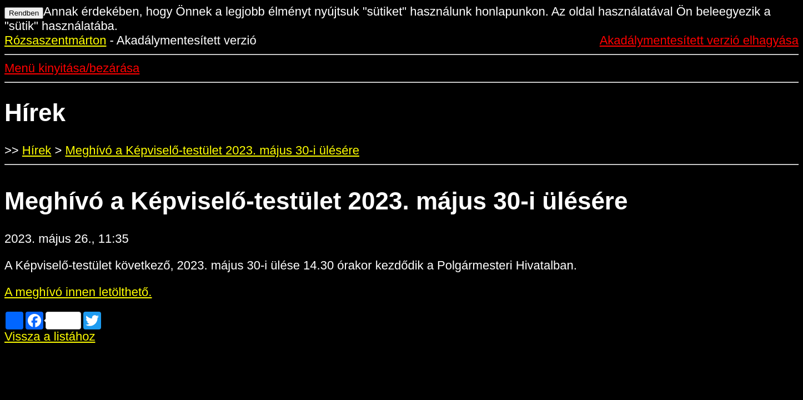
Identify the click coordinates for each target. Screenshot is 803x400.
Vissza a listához (49, 336)
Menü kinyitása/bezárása (71, 68)
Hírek (37, 150)
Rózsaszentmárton (55, 40)
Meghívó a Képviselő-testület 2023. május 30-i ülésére (212, 150)
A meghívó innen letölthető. (78, 292)
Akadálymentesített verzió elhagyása (699, 40)
